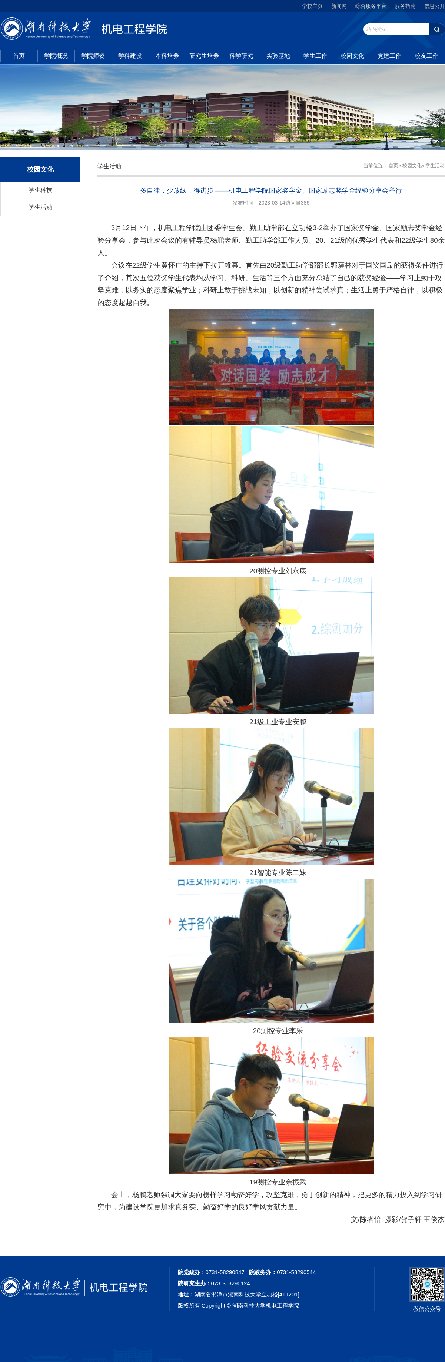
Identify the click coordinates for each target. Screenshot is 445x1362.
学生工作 (315, 56)
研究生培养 (204, 56)
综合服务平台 (370, 6)
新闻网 (339, 6)
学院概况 (56, 56)
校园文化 (352, 56)
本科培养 (167, 56)
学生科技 (40, 190)
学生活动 (40, 207)
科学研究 (241, 56)
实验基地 (278, 56)
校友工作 (426, 56)
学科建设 (130, 56)
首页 (19, 56)
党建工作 (389, 56)
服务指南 (405, 6)
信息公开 (434, 6)
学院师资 (93, 56)
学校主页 (312, 6)
